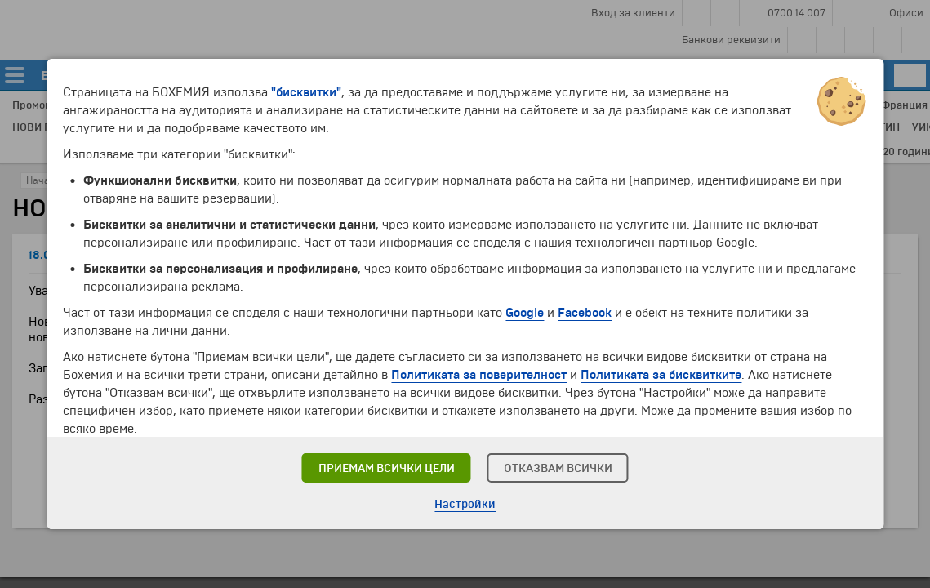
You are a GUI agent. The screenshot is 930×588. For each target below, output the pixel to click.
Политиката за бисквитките (661, 375)
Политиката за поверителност (479, 375)
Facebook (585, 312)
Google (524, 312)
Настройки (465, 504)
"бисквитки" (306, 92)
